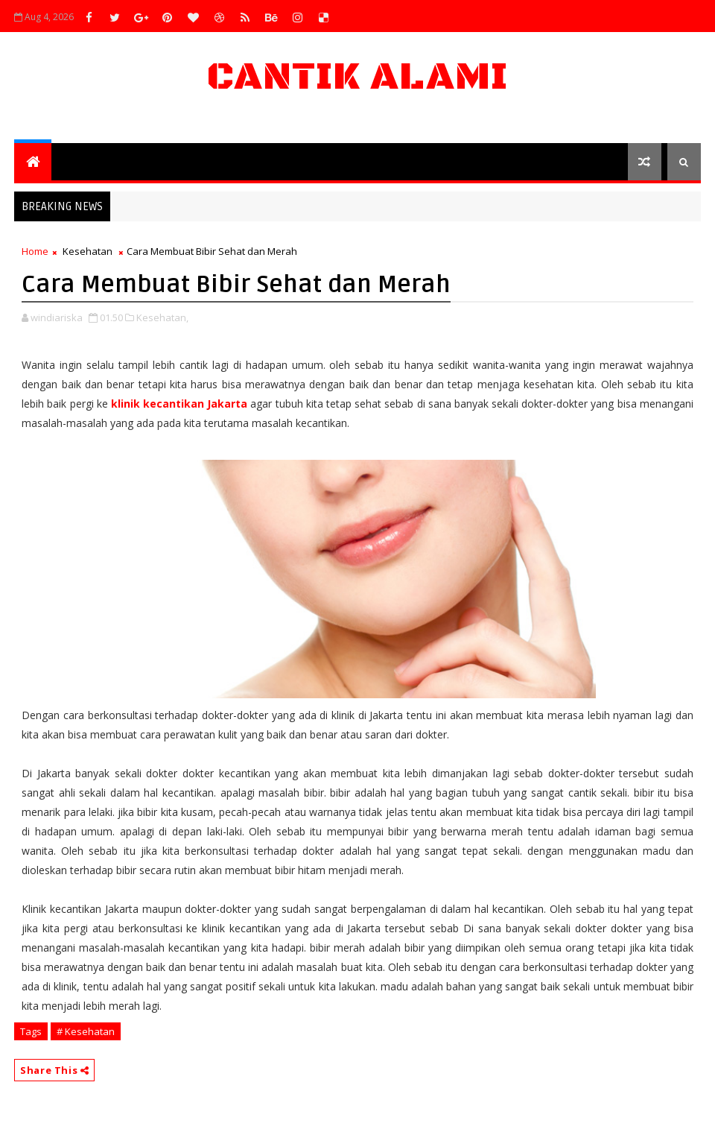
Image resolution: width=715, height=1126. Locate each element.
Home (35, 251)
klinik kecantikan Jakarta (179, 403)
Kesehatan (87, 251)
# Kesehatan (86, 1031)
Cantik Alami (357, 77)
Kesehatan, (162, 317)
